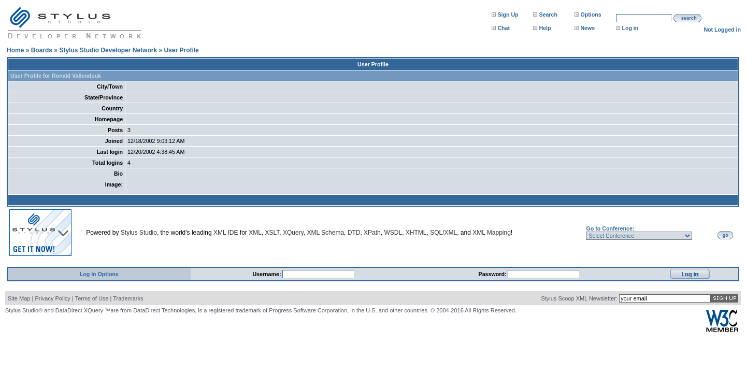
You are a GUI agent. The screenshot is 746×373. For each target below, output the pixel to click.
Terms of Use (92, 298)
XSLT (272, 232)
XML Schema (325, 232)
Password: (493, 274)
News (587, 28)
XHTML (416, 232)
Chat (503, 28)
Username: (267, 274)
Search (548, 14)
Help (545, 28)
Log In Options (99, 274)
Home (15, 50)
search (689, 18)
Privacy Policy (52, 298)
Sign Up (507, 14)
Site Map (19, 298)
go (725, 235)
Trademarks (128, 298)
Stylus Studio (139, 232)
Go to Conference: (610, 228)
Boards (41, 50)
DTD (354, 232)
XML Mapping (491, 232)
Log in (630, 28)
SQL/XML (443, 232)
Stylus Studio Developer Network (108, 50)
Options (590, 14)
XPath (372, 232)
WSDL (393, 232)
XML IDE (225, 232)
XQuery (293, 232)
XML (255, 232)
